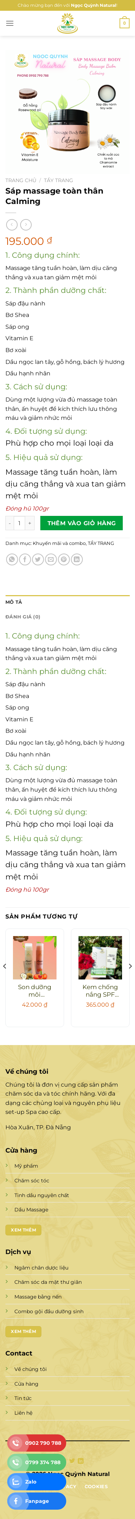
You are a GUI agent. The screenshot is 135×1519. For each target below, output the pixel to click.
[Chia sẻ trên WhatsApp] (12, 559)
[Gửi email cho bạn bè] (51, 559)
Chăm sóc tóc (31, 1180)
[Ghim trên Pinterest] (64, 559)
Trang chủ (20, 180)
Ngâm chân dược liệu (41, 1267)
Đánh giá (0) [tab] (22, 617)
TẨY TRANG (58, 180)
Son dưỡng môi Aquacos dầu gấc (34, 991)
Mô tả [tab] (13, 602)
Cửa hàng (26, 1384)
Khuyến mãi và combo (59, 543)
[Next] (130, 981)
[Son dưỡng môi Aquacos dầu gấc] (35, 957)
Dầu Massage (31, 1209)
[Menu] (9, 23)
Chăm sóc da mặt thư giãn (48, 1282)
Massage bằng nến (38, 1296)
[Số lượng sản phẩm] (19, 523)
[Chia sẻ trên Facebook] (25, 559)
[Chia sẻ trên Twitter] (38, 559)
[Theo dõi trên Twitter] (72, 1461)
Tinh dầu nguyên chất (41, 1195)
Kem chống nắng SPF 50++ (100, 991)
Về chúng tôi (30, 1369)
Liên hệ (23, 1413)
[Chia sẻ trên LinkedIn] (77, 559)
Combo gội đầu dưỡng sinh (49, 1311)
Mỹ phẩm (26, 1166)
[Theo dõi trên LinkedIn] (81, 1461)
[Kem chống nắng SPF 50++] (100, 957)
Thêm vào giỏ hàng (82, 523)
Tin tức (23, 1398)
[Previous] (5, 981)
